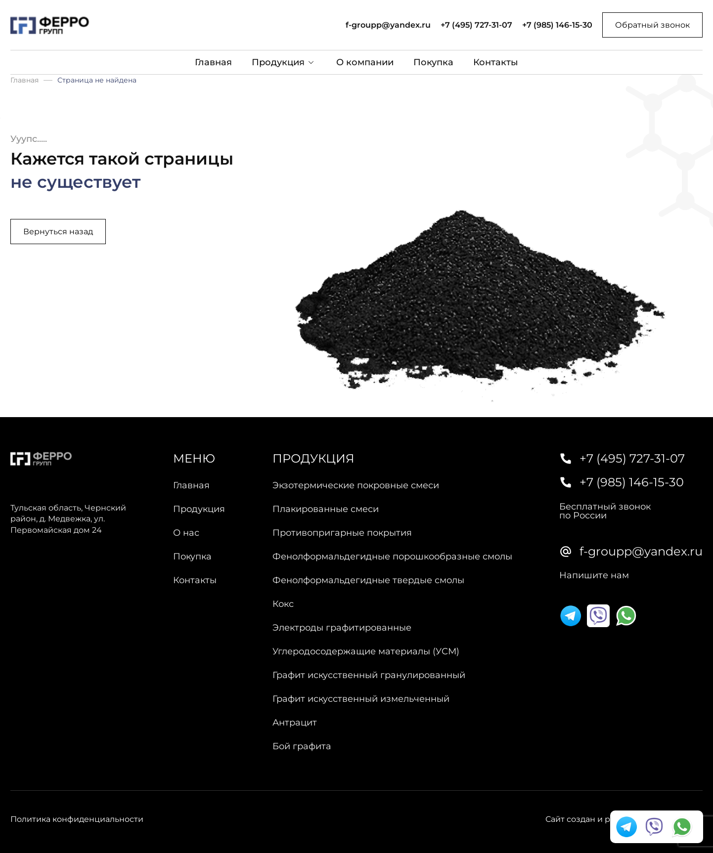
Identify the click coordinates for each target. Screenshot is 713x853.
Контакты (495, 62)
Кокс (283, 603)
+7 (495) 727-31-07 (476, 25)
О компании (365, 62)
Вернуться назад (58, 231)
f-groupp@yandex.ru (388, 25)
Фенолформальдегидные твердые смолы (368, 580)
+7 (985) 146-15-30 (557, 25)
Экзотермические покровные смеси (355, 485)
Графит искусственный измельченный (360, 698)
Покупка (433, 62)
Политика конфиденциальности (76, 819)
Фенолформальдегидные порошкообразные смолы (392, 556)
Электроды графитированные (341, 627)
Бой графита (301, 746)
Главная (213, 62)
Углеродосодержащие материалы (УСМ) (365, 651)
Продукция (278, 62)
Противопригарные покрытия (342, 532)
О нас (186, 532)
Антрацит (294, 722)
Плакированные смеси (325, 509)
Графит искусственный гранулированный (368, 675)
